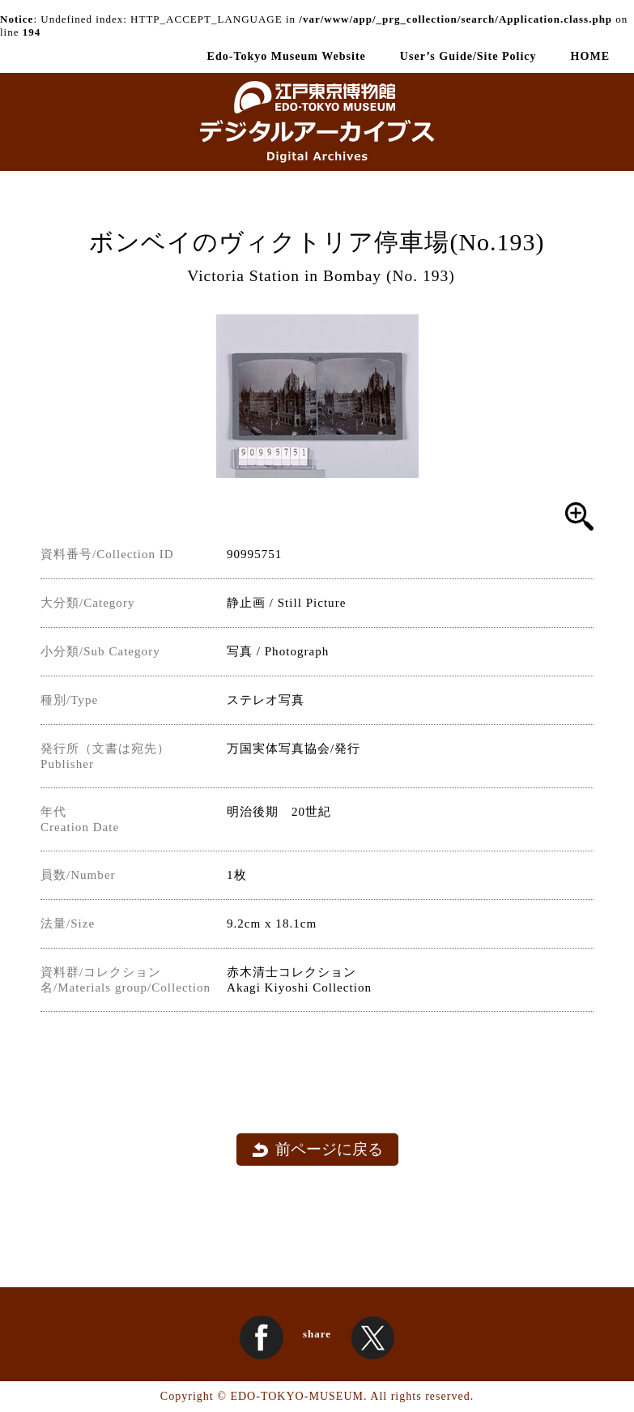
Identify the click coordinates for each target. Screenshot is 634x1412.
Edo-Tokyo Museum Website (286, 55)
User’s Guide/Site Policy (468, 55)
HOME (590, 55)
